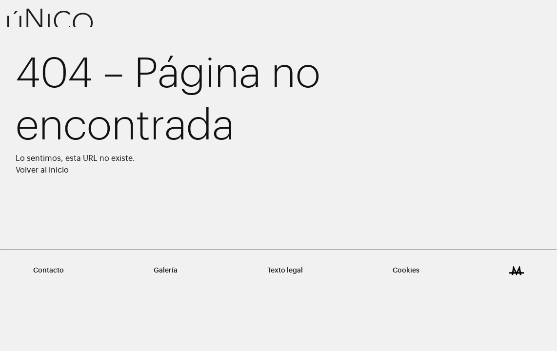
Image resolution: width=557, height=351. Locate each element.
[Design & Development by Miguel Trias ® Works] (516, 270)
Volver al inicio (42, 170)
